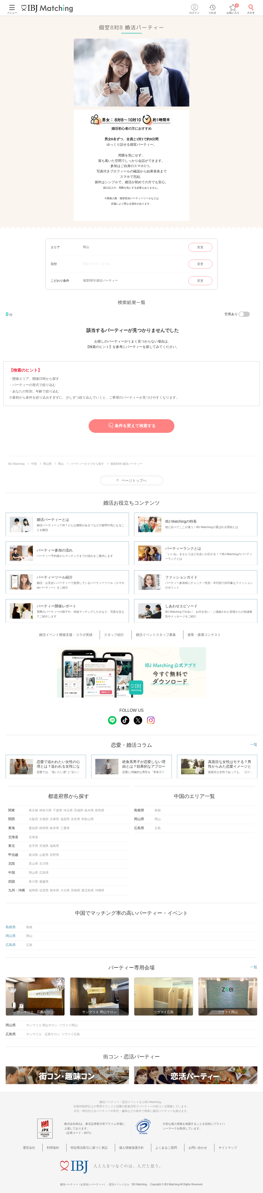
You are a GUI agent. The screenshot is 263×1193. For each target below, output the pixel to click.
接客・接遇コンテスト (196, 634)
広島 (158, 826)
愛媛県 (44, 879)
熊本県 (54, 888)
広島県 (44, 870)
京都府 (44, 817)
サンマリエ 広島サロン (43, 1032)
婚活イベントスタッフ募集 (154, 634)
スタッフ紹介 (119, 634)
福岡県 (33, 888)
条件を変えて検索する (131, 425)
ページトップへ (134, 480)
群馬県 (99, 808)
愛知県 (33, 826)
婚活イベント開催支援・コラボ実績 (77, 634)
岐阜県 (54, 826)
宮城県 (44, 844)
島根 (158, 808)
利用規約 (62, 1145)
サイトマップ (216, 1145)
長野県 (54, 852)
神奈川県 (45, 808)
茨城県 (78, 808)
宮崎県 (75, 888)
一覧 (253, 742)
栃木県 (89, 808)
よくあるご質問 (163, 1145)
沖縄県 (99, 888)
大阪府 (33, 817)
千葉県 (57, 808)
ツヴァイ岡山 (68, 1023)
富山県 (33, 861)
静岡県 (44, 826)
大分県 (65, 888)
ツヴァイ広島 (70, 1032)
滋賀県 (65, 817)
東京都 (33, 808)
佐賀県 (44, 888)
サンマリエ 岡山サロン (42, 1023)
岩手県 (33, 844)
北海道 (33, 835)
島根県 (11, 925)
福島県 (54, 844)
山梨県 (44, 852)
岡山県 (33, 870)
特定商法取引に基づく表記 (94, 1145)
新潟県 (33, 852)
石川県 (44, 861)
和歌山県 (87, 817)
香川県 (33, 879)
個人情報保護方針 (133, 1145)
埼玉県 (68, 808)
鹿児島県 (87, 888)
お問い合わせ (191, 1145)
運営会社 (43, 1145)
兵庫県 (54, 817)
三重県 (65, 826)
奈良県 (75, 817)
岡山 (158, 817)
